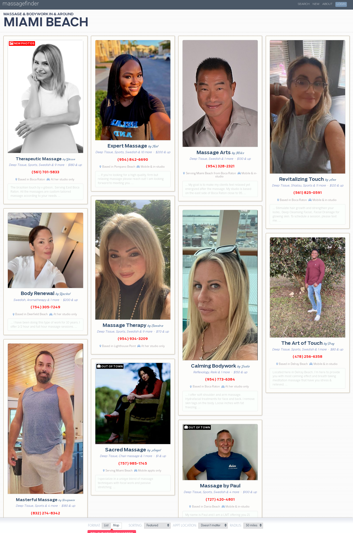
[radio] (106, 526)
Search (304, 4)
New (316, 4)
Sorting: (136, 525)
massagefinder (20, 4)
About (327, 4)
